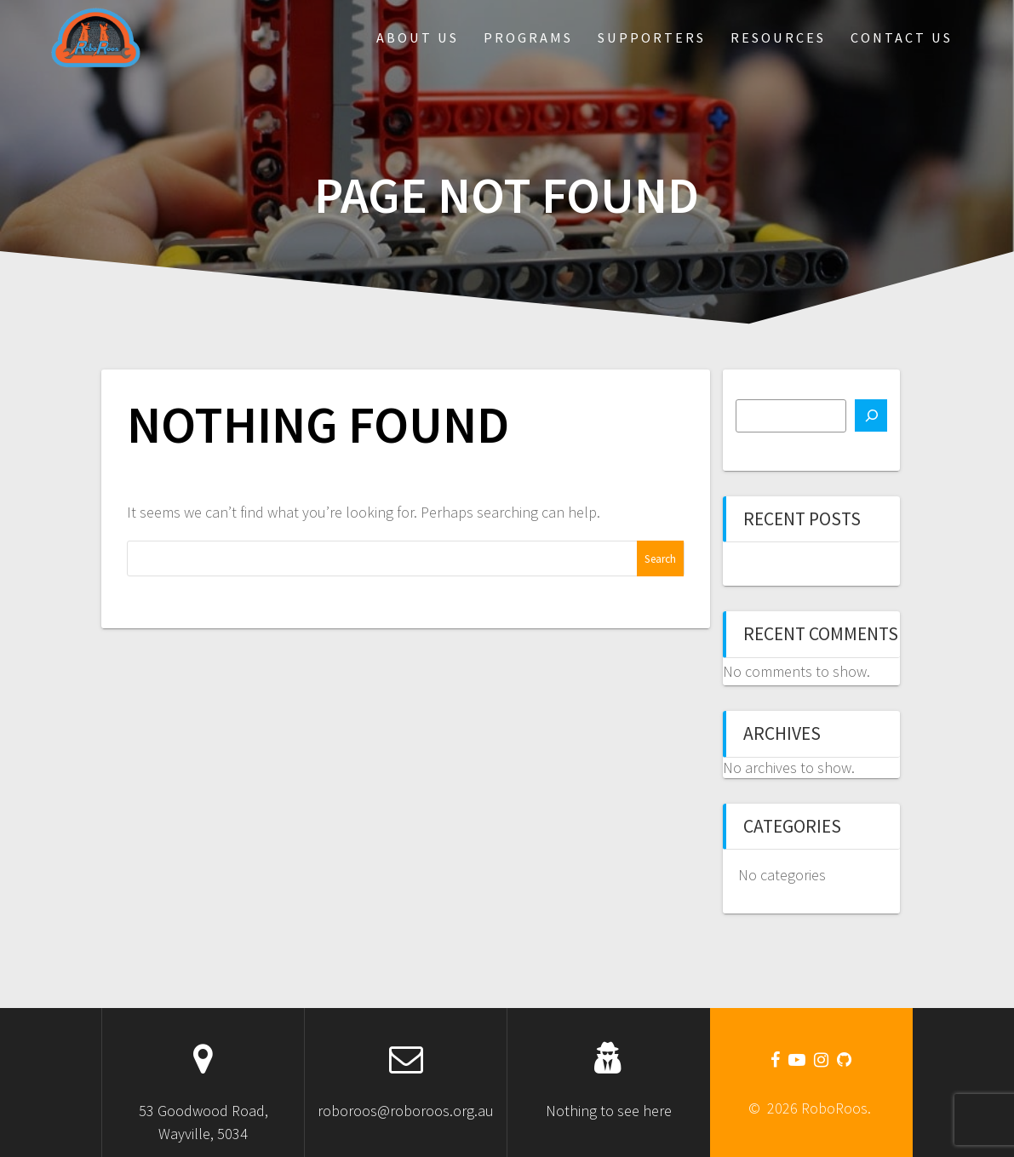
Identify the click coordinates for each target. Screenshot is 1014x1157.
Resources (778, 37)
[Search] (871, 415)
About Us (417, 37)
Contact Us (902, 37)
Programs (528, 37)
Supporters (652, 37)
